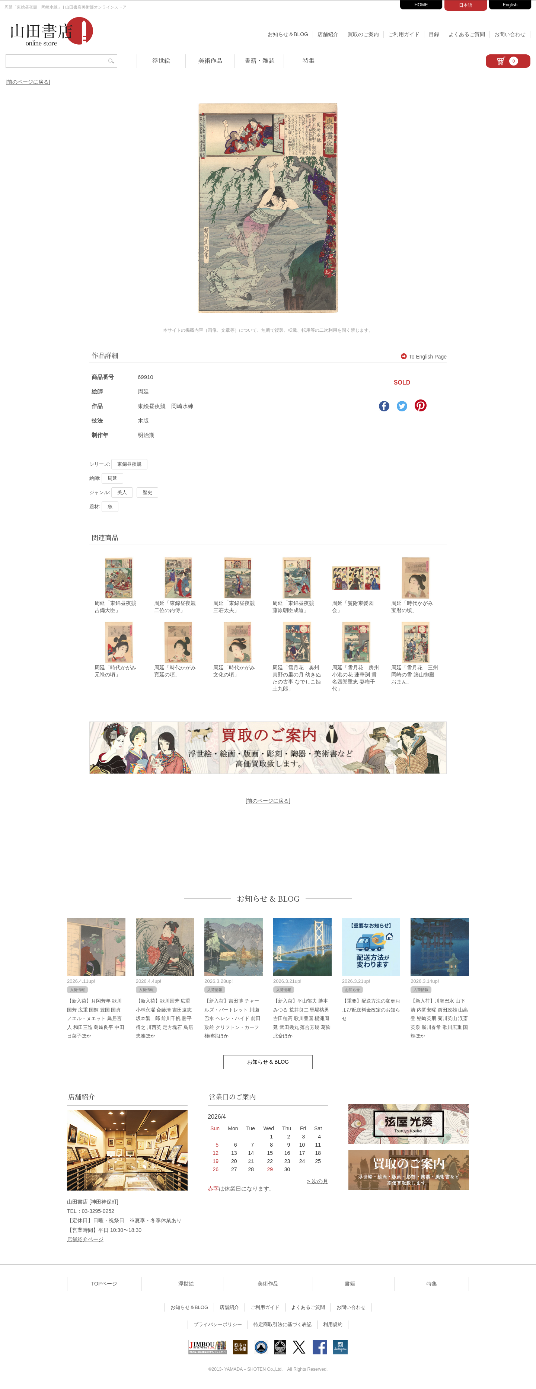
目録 (434, 34)
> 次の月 (317, 1183)
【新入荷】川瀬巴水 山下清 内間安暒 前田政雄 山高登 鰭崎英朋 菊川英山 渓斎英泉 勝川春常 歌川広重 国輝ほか (439, 1020)
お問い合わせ (510, 34)
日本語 (465, 5)
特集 (309, 60)
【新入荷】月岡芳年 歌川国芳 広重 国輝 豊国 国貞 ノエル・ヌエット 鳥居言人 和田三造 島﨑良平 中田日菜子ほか (95, 1020)
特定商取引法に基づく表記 (282, 1326)
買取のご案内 (363, 34)
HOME (421, 4)
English (510, 4)
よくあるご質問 (467, 34)
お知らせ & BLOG (268, 900)
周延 (143, 391)
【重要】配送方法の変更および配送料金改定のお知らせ (371, 1011)
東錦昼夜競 (129, 464)
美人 (122, 492)
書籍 (350, 1286)
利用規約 (332, 1326)
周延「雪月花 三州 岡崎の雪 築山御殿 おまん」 (414, 677)
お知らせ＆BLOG (288, 34)
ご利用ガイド (403, 34)
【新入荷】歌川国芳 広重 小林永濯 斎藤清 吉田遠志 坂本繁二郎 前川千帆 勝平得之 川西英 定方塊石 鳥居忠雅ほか (164, 1020)
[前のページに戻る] (28, 82)
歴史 (147, 492)
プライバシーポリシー (218, 1326)
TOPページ (104, 1286)
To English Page (424, 357)
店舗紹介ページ (85, 1241)
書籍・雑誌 (259, 60)
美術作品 (210, 60)
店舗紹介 (328, 34)
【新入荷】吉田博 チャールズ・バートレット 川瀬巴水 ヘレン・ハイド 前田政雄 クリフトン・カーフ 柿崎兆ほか (232, 1020)
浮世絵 (161, 60)
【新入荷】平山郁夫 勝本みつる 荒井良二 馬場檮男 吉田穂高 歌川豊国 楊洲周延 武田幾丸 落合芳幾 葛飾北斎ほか (302, 1020)
